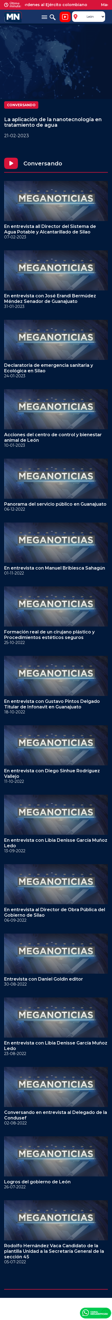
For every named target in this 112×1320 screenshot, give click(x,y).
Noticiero (65, 17)
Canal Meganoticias (95, 1313)
